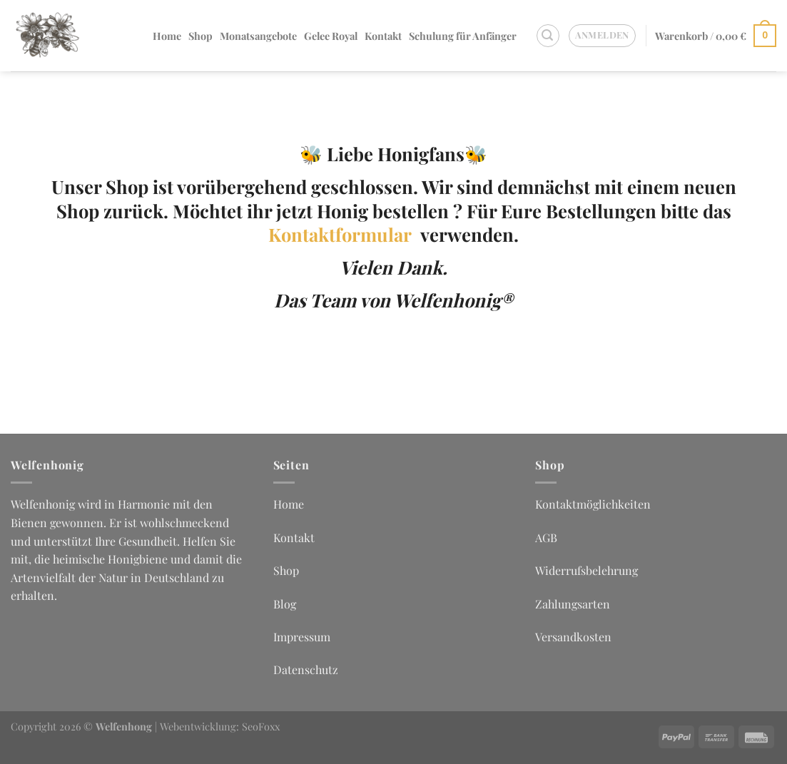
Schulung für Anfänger (463, 36)
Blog (284, 603)
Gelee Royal (330, 36)
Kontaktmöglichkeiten (593, 503)
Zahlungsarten (572, 603)
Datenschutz (305, 669)
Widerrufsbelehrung (586, 570)
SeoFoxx (261, 726)
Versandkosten (573, 636)
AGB (546, 537)
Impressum (301, 636)
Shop (200, 36)
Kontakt (383, 36)
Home (167, 36)
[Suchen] (548, 35)
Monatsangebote (258, 36)
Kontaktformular (344, 234)
